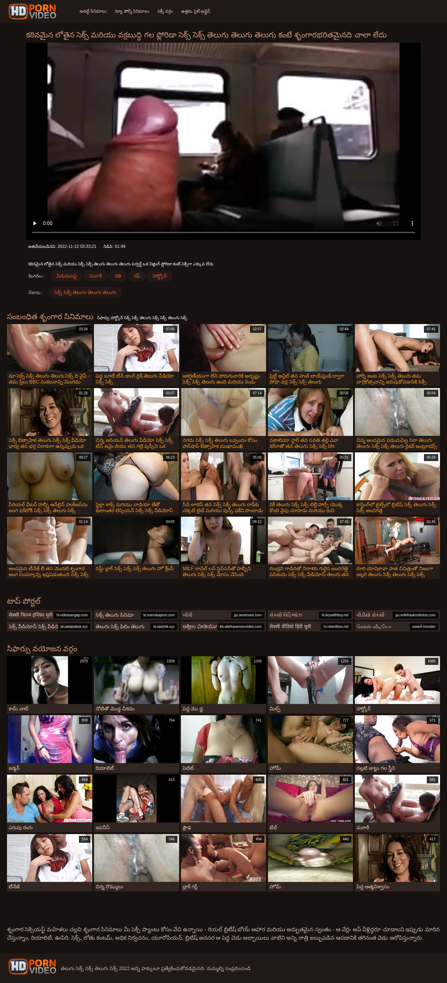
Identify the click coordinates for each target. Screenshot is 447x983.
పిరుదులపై (67, 276)
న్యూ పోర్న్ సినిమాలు (132, 11)
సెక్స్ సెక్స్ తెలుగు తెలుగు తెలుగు (85, 292)
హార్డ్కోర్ (160, 276)
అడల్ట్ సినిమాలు (93, 11)
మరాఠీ (95, 276)
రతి (118, 276)
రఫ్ (137, 276)
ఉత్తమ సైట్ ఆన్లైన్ (195, 11)
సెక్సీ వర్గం (165, 11)
